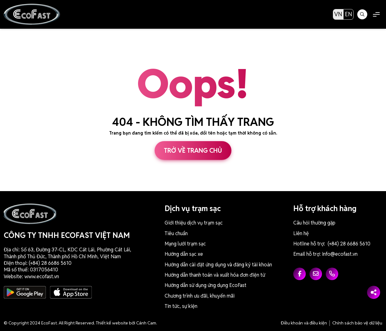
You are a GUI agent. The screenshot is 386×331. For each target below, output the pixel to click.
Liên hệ (301, 233)
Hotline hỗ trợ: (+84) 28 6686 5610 (331, 243)
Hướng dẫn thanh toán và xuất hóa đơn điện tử (215, 275)
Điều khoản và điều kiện (304, 323)
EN (348, 14)
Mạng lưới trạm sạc (185, 243)
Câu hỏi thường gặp (314, 223)
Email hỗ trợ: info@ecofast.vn (325, 254)
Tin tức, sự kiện (181, 306)
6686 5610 (60, 263)
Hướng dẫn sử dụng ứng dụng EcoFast (205, 285)
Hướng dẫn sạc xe (184, 254)
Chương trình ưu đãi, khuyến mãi (200, 296)
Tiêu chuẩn (176, 233)
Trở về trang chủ (193, 150)
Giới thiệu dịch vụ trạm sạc (194, 223)
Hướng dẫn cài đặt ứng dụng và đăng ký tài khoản (218, 264)
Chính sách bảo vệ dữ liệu (357, 323)
